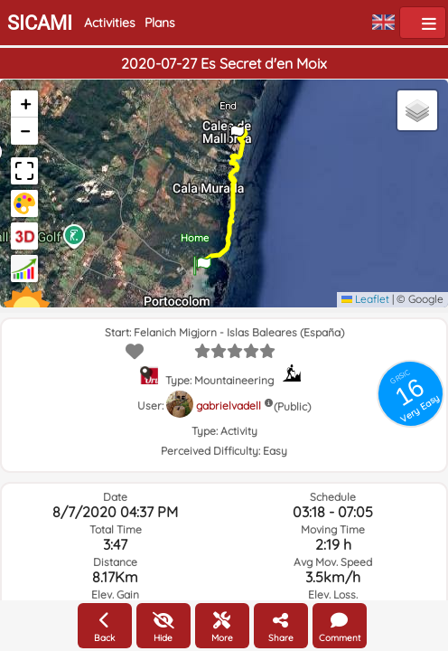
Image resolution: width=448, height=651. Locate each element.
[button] (202, 259)
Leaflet (365, 299)
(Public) (292, 406)
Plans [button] (160, 22)
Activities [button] (109, 22)
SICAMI (39, 23)
